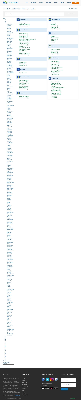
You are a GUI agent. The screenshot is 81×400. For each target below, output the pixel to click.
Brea (8, 49)
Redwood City (10, 229)
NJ (5, 349)
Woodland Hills (10, 329)
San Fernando (10, 241)
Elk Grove (9, 99)
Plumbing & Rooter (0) (24, 55)
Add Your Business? (73, 8)
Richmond (9, 232)
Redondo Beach (10, 228)
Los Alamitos (10, 152)
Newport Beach (10, 188)
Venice (8, 306)
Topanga (9, 292)
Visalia (8, 308)
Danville (9, 84)
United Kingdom (6, 362)
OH (5, 353)
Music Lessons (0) (55, 61)
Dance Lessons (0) (55, 63)
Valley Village (10, 302)
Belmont (9, 42)
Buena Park (9, 55)
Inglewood (9, 126)
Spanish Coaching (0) (24, 83)
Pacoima (9, 208)
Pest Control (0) (22, 50)
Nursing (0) (53, 23)
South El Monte (10, 273)
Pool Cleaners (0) (23, 52)
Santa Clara (9, 258)
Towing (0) (53, 86)
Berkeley (9, 47)
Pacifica (9, 206)
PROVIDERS (24, 388)
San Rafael (9, 253)
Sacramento (9, 238)
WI (5, 358)
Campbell (9, 62)
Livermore (9, 149)
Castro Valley (10, 67)
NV (5, 350)
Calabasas (9, 59)
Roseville (9, 233)
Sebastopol (9, 265)
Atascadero (9, 39)
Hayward (9, 121)
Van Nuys (9, 303)
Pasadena (9, 213)
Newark (8, 184)
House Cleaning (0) (23, 33)
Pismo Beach (10, 219)
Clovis (8, 74)
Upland (8, 296)
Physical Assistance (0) (24, 24)
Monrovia (9, 174)
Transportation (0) (55, 82)
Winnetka (9, 328)
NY (5, 352)
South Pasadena (10, 275)
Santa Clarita (10, 259)
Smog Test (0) (54, 96)
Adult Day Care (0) (23, 26)
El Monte (9, 95)
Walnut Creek (10, 309)
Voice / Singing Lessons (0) (57, 70)
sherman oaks (10, 266)
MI (5, 346)
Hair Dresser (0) (54, 39)
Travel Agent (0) (22, 73)
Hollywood (9, 122)
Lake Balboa (9, 142)
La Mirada (9, 139)
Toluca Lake (9, 291)
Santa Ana (9, 256)
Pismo (8, 218)
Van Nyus (9, 305)
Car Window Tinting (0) (56, 94)
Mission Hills (10, 172)
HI (5, 340)
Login (76, 2)
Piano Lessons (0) (55, 65)
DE (5, 338)
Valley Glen (9, 301)
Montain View (10, 175)
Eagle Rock (9, 92)
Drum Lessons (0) (55, 64)
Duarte (8, 89)
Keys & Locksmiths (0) (24, 42)
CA (5, 22)
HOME (23, 378)
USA (4, 18)
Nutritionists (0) (54, 52)
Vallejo (8, 299)
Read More (17, 395)
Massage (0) (53, 24)
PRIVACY (24, 393)
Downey (9, 88)
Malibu (8, 166)
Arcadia (8, 35)
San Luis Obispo (10, 251)
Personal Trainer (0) (55, 49)
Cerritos (9, 68)
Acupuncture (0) (54, 27)
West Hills (9, 312)
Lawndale (9, 148)
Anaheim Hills (10, 32)
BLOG (23, 390)
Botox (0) (53, 42)
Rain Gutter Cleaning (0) (24, 40)
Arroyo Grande (10, 38)
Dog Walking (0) (22, 62)
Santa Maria (9, 261)
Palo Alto (9, 209)
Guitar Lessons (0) (55, 68)
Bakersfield (9, 41)
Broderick (9, 54)
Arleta (8, 37)
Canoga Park (10, 64)
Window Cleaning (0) (23, 45)
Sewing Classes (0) (23, 87)
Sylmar (8, 285)
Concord (9, 77)
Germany (5, 363)
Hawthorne (9, 119)
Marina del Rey (10, 168)
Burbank (9, 57)
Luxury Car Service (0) (56, 89)
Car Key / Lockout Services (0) (57, 87)
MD (5, 345)
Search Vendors (71, 14)
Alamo (8, 27)
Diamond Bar (10, 87)
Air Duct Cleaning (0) (23, 35)
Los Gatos (9, 164)
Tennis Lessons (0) (23, 89)
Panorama (9, 211)
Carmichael (9, 65)
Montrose (9, 178)
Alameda (9, 25)
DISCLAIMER (24, 395)
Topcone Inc (73, 398)
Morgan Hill (9, 181)
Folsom (8, 104)
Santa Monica (10, 262)
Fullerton (9, 109)
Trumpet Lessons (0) (55, 71)
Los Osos (9, 165)
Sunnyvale (9, 283)
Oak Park (9, 199)
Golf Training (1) (22, 84)
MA (5, 343)
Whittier (8, 326)
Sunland (9, 282)
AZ (5, 21)
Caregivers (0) (22, 23)
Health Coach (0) (54, 51)
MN (5, 348)
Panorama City (10, 212)
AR (5, 20)
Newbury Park (10, 185)
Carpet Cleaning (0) (23, 36)
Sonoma (9, 272)
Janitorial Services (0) (24, 43)
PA (5, 355)
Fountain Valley (10, 105)
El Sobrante (9, 98)
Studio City (9, 279)
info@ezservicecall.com (46, 383)
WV (5, 359)
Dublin (8, 91)
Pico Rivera (9, 215)
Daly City (9, 82)
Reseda (8, 231)
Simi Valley (9, 271)
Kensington (9, 129)
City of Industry (10, 72)
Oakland (9, 201)
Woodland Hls (10, 333)
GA (5, 339)
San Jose (9, 248)
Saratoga (9, 263)
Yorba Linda (9, 335)
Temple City (9, 288)
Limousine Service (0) (56, 90)
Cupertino (9, 81)
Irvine (8, 128)
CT (5, 336)
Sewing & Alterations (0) (24, 53)
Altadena (9, 29)
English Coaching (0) (23, 80)
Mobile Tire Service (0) (56, 84)
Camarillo (9, 61)
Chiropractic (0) (54, 26)
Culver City (9, 79)
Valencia (9, 298)
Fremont (9, 107)
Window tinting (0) (23, 37)
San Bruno (9, 239)
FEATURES (24, 384)
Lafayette (9, 141)
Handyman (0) (22, 46)
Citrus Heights (10, 71)
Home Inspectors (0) (23, 98)
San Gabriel (9, 246)
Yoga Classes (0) (54, 54)
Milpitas (9, 171)
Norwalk (9, 196)
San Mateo (9, 252)
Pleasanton (9, 222)
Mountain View (10, 182)
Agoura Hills (10, 24)
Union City (9, 295)
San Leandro (10, 249)
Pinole (8, 216)
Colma (8, 75)
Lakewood (9, 144)
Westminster (10, 325)
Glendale (9, 114)
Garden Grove (10, 111)
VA (5, 356)
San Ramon (9, 255)
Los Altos (9, 154)
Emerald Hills (10, 101)
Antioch (8, 34)
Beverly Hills (10, 48)
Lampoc (9, 145)
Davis (8, 85)
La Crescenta (10, 135)
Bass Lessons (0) (55, 73)
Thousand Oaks (10, 289)
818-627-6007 (44, 385)
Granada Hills (10, 117)
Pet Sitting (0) (22, 64)
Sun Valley (9, 281)
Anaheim (9, 31)
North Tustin (10, 194)
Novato (8, 198)
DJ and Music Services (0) (56, 67)
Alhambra (9, 28)
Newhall (9, 186)
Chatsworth (9, 69)
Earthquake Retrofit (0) (24, 96)
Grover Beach (10, 118)
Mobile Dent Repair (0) (56, 93)
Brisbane (9, 52)
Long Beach (9, 151)
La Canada (9, 131)
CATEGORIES (24, 386)
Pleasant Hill (10, 221)
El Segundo (9, 97)
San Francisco (10, 245)
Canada (4, 360)
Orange (8, 202)
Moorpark (9, 179)
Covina (8, 78)
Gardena (9, 112)
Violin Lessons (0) (55, 74)
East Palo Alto (10, 94)
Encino (8, 102)
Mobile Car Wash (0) (55, 83)
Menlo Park (9, 169)
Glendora (9, 115)
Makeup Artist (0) (55, 37)
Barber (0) (53, 36)
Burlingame (9, 58)
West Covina (10, 311)
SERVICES (24, 382)
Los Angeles (10, 155)
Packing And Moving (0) (56, 91)
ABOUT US (5, 374)
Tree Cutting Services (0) (24, 49)
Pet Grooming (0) (23, 65)
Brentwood (9, 51)
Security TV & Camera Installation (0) (27, 39)
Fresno (8, 108)
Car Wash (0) (54, 97)
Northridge (9, 195)
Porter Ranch (10, 223)
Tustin (8, 293)
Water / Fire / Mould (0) (24, 47)
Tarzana (8, 286)
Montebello (9, 176)
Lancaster (9, 146)
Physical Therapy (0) (55, 28)
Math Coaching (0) (23, 82)
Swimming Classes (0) (24, 86)
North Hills (9, 189)
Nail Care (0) (53, 40)
